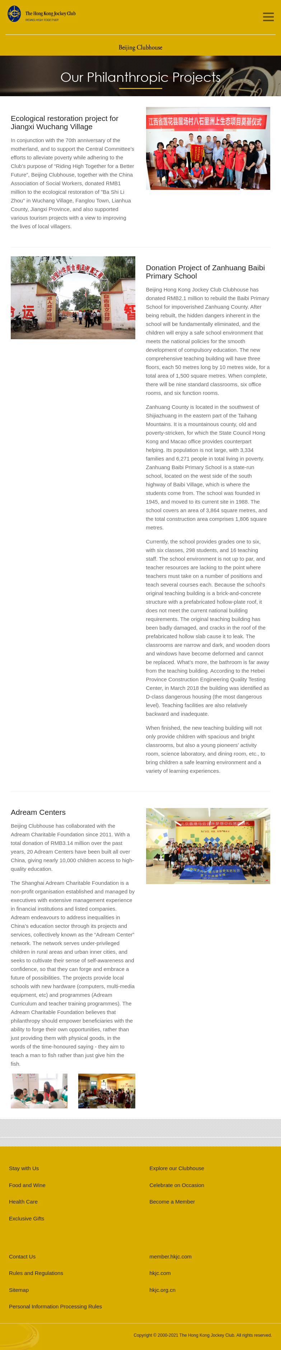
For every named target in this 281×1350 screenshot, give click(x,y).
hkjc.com (160, 1273)
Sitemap (19, 1290)
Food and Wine (27, 1185)
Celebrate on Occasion (177, 1185)
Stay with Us (24, 1168)
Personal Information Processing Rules (55, 1306)
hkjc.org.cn (163, 1290)
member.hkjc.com (171, 1256)
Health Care (23, 1202)
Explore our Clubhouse (177, 1168)
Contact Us (22, 1256)
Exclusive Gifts (26, 1218)
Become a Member (172, 1202)
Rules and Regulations (36, 1273)
